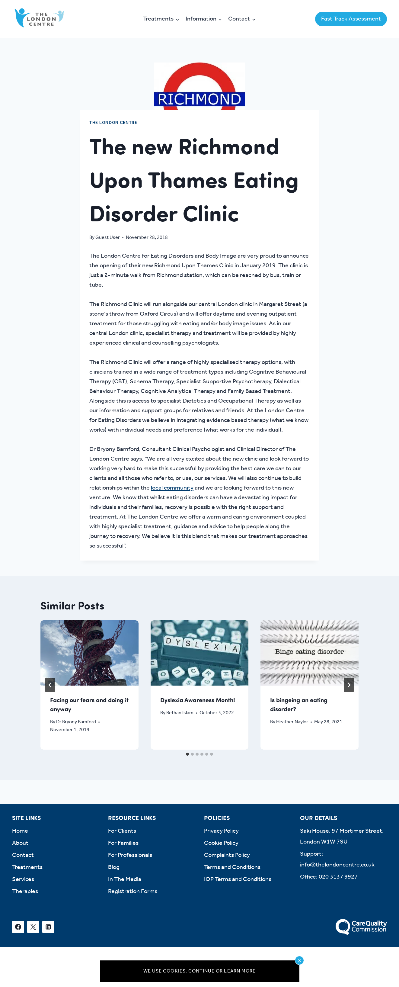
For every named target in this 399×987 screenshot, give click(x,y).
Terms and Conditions (232, 867)
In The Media (124, 879)
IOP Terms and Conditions (237, 879)
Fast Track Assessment (351, 19)
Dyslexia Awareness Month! (197, 700)
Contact (23, 855)
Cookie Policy (221, 843)
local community (172, 488)
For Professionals (130, 855)
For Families (123, 843)
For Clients (122, 831)
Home (20, 831)
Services (23, 879)
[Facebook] (18, 927)
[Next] (349, 685)
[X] (33, 927)
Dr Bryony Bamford (76, 722)
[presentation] (89, 653)
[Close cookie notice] (299, 960)
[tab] (187, 754)
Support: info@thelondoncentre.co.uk (337, 859)
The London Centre (113, 123)
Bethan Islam (179, 713)
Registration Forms (132, 891)
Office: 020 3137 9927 (329, 877)
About (20, 843)
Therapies (25, 891)
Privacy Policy (221, 831)
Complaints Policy (227, 855)
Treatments (27, 867)
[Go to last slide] (50, 685)
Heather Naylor (292, 722)
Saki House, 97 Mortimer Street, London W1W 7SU (342, 836)
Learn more (240, 971)
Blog (114, 867)
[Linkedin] (48, 927)
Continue (201, 971)
